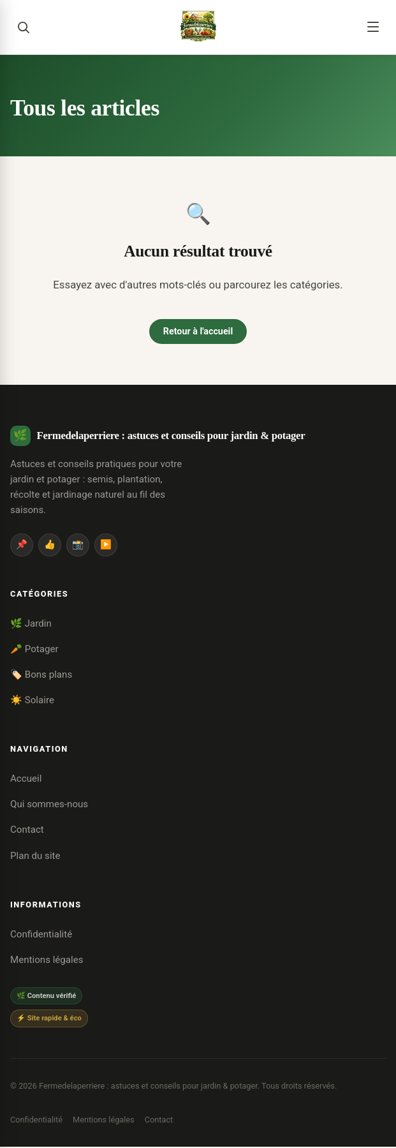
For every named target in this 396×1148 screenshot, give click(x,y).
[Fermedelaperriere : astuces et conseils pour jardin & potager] (198, 27)
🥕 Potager (34, 649)
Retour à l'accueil (198, 332)
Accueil (25, 780)
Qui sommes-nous (49, 805)
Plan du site (35, 856)
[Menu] (373, 27)
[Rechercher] (23, 27)
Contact (27, 831)
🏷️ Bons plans (41, 675)
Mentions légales (47, 961)
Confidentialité (41, 935)
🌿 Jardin (31, 624)
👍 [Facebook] (49, 545)
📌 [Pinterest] (21, 545)
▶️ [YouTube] (106, 545)
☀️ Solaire (32, 700)
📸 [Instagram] (78, 545)
